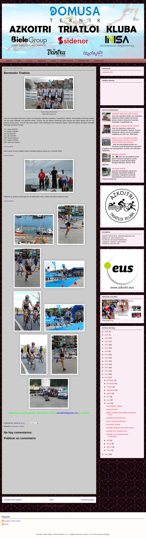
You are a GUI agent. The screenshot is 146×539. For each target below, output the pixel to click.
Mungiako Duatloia (119, 154)
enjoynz (86, 534)
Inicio (51, 500)
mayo (109, 403)
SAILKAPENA (9, 147)
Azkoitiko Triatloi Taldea (12, 521)
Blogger (107, 534)
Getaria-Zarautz (112, 409)
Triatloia (21, 426)
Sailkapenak (41, 61)
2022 (107, 345)
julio (108, 397)
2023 (107, 341)
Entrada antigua (87, 500)
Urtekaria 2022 (107, 72)
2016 (107, 364)
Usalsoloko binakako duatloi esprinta (125, 126)
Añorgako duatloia (118, 168)
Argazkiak (14, 426)
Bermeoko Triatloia (113, 424)
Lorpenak (29, 61)
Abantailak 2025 (83, 61)
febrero (109, 447)
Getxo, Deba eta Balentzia (116, 421)
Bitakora (9, 61)
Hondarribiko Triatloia (114, 406)
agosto (109, 393)
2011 (107, 454)
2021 (107, 348)
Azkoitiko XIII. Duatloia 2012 (116, 431)
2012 (107, 377)
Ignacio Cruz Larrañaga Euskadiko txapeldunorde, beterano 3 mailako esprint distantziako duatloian (125, 140)
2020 (107, 351)
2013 (107, 374)
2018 (107, 358)
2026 (107, 332)
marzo (109, 444)
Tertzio (6, 524)
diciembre (110, 380)
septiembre (111, 390)
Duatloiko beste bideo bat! (116, 418)
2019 (107, 354)
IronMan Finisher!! (67, 61)
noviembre (111, 384)
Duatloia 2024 (99, 61)
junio (108, 400)
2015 (107, 368)
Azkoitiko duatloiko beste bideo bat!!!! (120, 428)
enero (109, 450)
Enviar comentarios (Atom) (54, 506)
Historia (53, 61)
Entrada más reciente (13, 500)
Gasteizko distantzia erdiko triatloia (125, 114)
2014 (107, 371)
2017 (107, 361)
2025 (107, 335)
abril (108, 440)
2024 (107, 338)
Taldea (19, 61)
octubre (110, 387)
